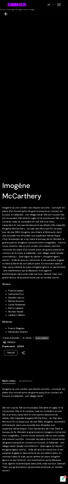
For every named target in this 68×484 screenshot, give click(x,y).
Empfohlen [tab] (25, 380)
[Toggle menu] (59, 4)
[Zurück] (5, 14)
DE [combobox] (49, 4)
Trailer (11, 352)
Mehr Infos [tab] (9, 380)
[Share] (23, 353)
